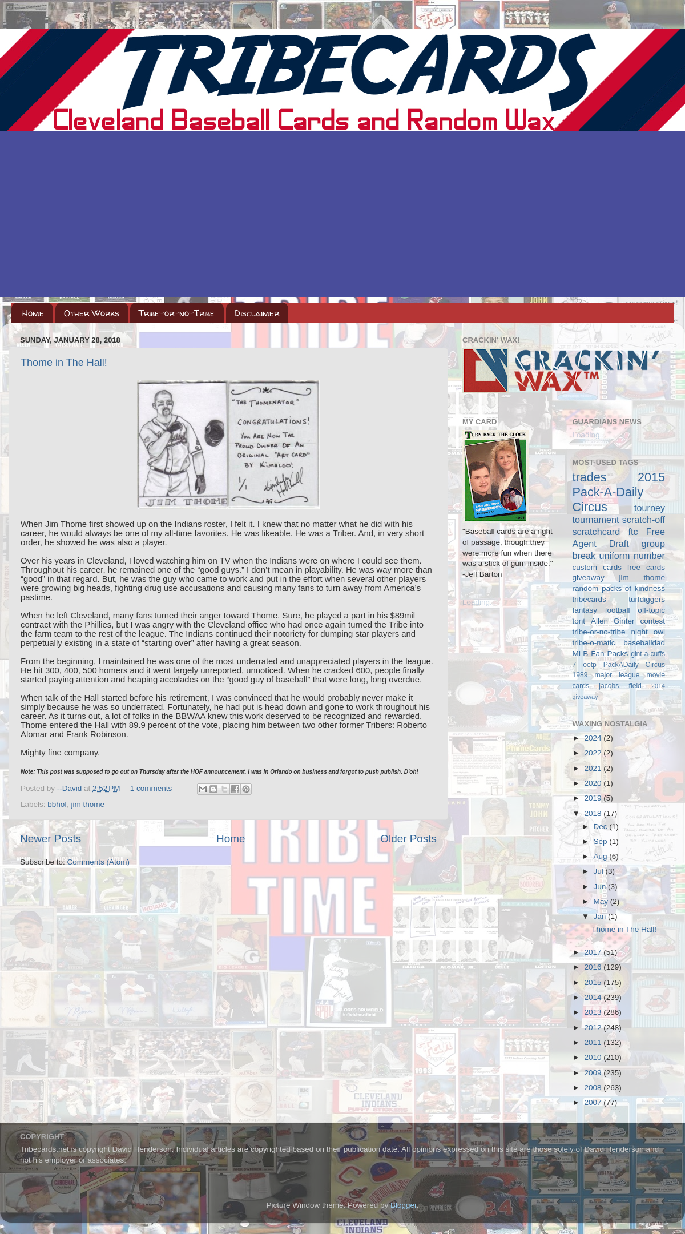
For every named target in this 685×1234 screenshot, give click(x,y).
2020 (593, 783)
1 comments (151, 788)
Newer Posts (50, 839)
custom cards (597, 567)
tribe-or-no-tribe (599, 632)
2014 (593, 997)
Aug (602, 856)
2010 (593, 1057)
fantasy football (601, 610)
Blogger (403, 1205)
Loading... (479, 602)
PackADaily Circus (634, 665)
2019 (593, 798)
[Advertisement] (342, 217)
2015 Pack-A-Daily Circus (619, 492)
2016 (593, 967)
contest (652, 621)
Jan (601, 916)
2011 (593, 1042)
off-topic (651, 610)
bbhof (57, 804)
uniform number (632, 555)
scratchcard (596, 531)
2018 (593, 813)
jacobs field (620, 686)
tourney (649, 508)
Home (33, 313)
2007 (593, 1102)
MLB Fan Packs (600, 653)
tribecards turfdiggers (619, 599)
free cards (646, 567)
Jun (601, 886)
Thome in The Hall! (64, 362)
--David (70, 788)
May (602, 901)
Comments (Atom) (98, 862)
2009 (593, 1072)
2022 (593, 753)
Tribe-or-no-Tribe (177, 313)
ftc (633, 531)
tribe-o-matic (594, 642)
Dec (602, 826)
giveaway (589, 577)
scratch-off (643, 519)
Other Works (91, 313)
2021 (593, 768)
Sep (602, 841)
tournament (596, 519)
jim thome (88, 804)
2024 (593, 738)
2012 (593, 1027)
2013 (593, 1012)
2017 (593, 952)
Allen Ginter (613, 621)
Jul (600, 871)
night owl (648, 632)
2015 (593, 982)
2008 (593, 1087)
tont (579, 621)
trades (590, 477)
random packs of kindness (619, 588)
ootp (590, 665)
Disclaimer (257, 313)
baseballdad (644, 642)
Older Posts (408, 839)
